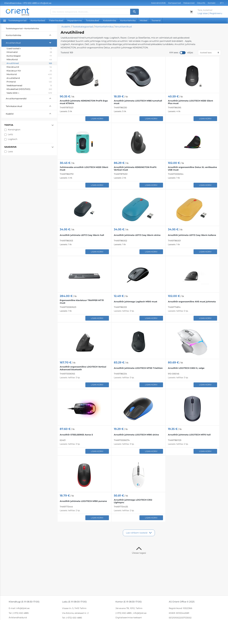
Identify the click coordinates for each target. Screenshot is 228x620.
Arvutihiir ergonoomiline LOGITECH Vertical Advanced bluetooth (83, 368)
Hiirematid (29, 52)
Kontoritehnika (128, 20)
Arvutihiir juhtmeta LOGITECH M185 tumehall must (138, 102)
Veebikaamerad (29, 86)
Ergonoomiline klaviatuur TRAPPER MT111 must (82, 301)
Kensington (14, 129)
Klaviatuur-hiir (29, 71)
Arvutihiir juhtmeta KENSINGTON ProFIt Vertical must (135, 168)
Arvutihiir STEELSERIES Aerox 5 (76, 434)
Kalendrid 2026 (158, 3)
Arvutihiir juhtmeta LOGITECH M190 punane (83, 501)
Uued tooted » (29, 49)
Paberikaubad (56, 20)
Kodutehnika (109, 20)
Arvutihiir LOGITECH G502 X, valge (186, 368)
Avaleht (65, 26)
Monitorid (29, 74)
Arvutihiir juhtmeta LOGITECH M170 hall (189, 434)
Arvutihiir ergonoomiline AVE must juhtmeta (192, 301)
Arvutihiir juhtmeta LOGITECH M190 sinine (136, 434)
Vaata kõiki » (29, 93)
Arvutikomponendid (31, 98)
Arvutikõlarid (29, 78)
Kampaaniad (174, 3)
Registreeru (216, 13)
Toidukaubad (92, 20)
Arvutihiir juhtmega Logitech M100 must (135, 301)
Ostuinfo (201, 3)
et (221, 3)
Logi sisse (203, 13)
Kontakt (211, 3)
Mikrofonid (29, 60)
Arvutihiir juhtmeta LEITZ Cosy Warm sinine (137, 235)
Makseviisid (188, 3)
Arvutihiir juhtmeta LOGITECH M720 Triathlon (138, 368)
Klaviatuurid (29, 67)
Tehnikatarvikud (31, 105)
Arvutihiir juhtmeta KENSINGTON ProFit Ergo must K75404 (84, 102)
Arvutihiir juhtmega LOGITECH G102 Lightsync (133, 501)
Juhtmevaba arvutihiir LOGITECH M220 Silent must (84, 168)
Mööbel (143, 20)
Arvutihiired (29, 63)
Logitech (12, 139)
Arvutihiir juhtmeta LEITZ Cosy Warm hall (82, 235)
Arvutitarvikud (31, 42)
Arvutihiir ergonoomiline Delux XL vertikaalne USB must (192, 168)
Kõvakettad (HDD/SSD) (29, 89)
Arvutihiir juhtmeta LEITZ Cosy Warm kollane (192, 235)
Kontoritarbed (38, 20)
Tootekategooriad (14, 20)
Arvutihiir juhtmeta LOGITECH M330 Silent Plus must (190, 102)
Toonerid (156, 20)
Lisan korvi (97, 118)
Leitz (10, 134)
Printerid (29, 82)
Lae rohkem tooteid (136, 532)
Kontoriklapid (29, 56)
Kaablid (31, 113)
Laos (10, 151)
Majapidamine (74, 20)
